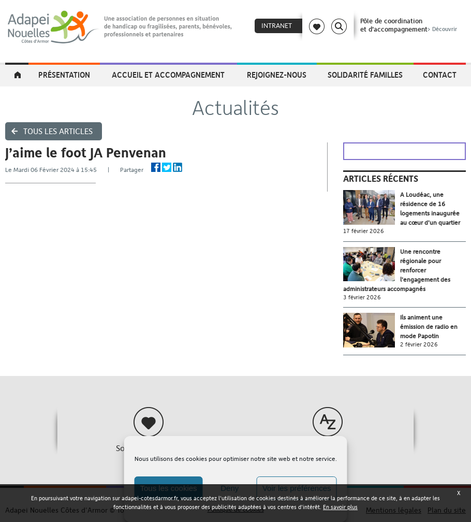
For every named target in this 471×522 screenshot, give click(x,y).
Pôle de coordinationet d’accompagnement (409, 25)
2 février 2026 (419, 344)
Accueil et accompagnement (168, 74)
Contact (440, 74)
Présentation (64, 74)
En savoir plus (340, 507)
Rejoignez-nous (276, 74)
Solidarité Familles (365, 74)
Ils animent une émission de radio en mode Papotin (429, 327)
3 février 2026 (362, 297)
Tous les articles (58, 131)
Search (339, 26)
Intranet (276, 25)
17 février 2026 (363, 231)
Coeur (317, 26)
